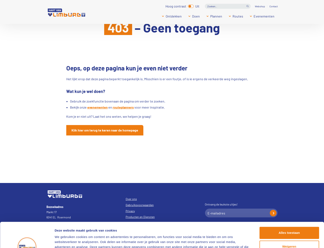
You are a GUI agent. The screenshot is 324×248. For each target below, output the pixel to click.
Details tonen (64, 240)
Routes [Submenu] (238, 16)
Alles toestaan (289, 209)
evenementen (97, 107)
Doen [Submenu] (196, 16)
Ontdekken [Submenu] (174, 16)
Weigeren (289, 222)
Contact (273, 6)
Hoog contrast (175, 5)
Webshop (260, 6)
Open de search (247, 6)
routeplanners (123, 107)
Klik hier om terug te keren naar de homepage (104, 130)
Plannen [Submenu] (216, 16)
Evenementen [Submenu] (264, 16)
